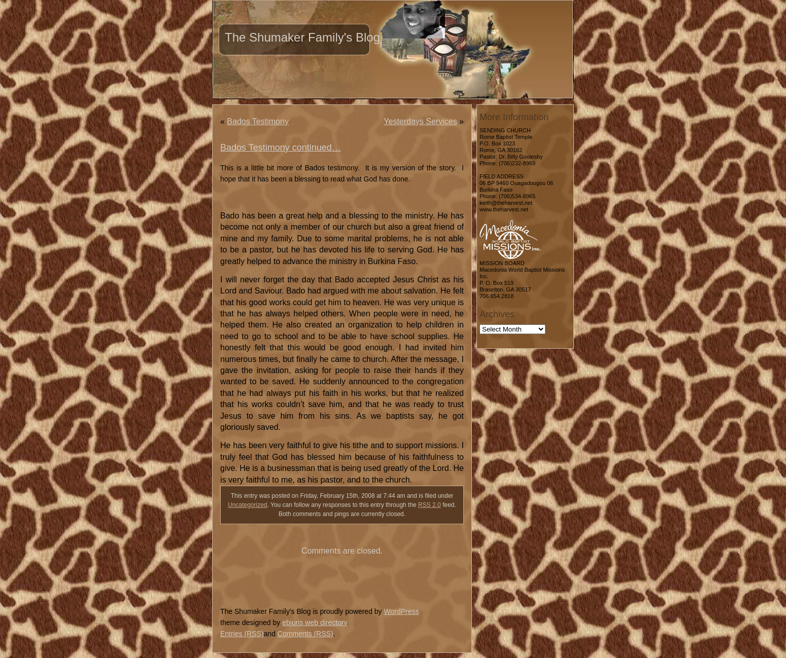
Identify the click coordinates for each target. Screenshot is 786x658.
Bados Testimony (258, 121)
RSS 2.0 (429, 504)
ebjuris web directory (314, 622)
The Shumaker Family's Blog (302, 37)
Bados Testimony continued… (280, 147)
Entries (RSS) (242, 634)
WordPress (401, 611)
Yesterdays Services (420, 121)
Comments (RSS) (305, 634)
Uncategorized (247, 504)
